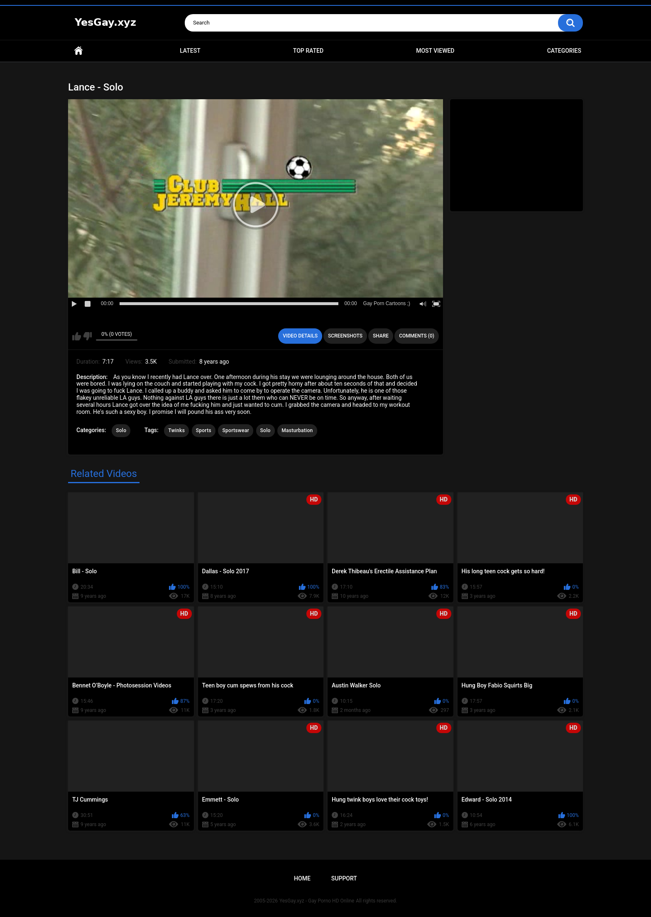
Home (78, 50)
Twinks (176, 430)
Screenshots (345, 336)
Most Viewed (435, 50)
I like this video (76, 336)
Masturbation (297, 430)
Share (381, 336)
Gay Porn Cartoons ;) (386, 303)
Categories (564, 50)
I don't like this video (87, 336)
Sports (203, 430)
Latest (190, 50)
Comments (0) (416, 336)
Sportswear (235, 430)
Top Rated (308, 50)
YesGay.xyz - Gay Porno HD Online (316, 901)
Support (344, 878)
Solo (121, 430)
